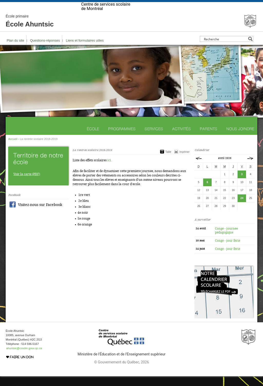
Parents (208, 138)
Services (154, 138)
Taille (168, 161)
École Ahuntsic (30, 31)
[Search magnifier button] (250, 48)
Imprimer (185, 161)
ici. (109, 170)
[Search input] (225, 49)
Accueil (12, 148)
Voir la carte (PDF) (26, 184)
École (93, 138)
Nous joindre (240, 138)
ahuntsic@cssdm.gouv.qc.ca (24, 358)
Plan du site (15, 50)
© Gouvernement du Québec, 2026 (121, 372)
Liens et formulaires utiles (85, 50)
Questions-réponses (45, 50)
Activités (181, 138)
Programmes (122, 138)
